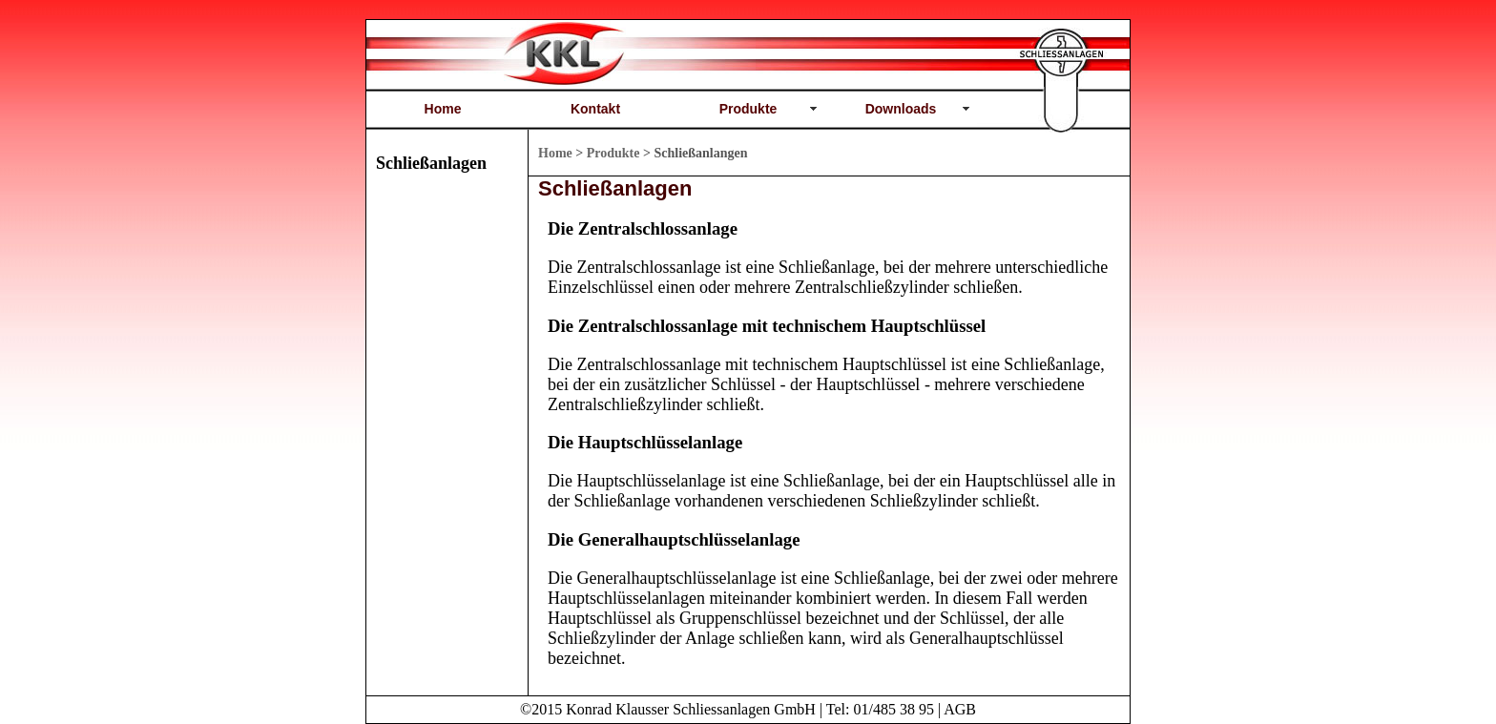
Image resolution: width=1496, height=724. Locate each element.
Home (443, 108)
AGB (960, 709)
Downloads (901, 108)
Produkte (748, 108)
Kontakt (595, 108)
